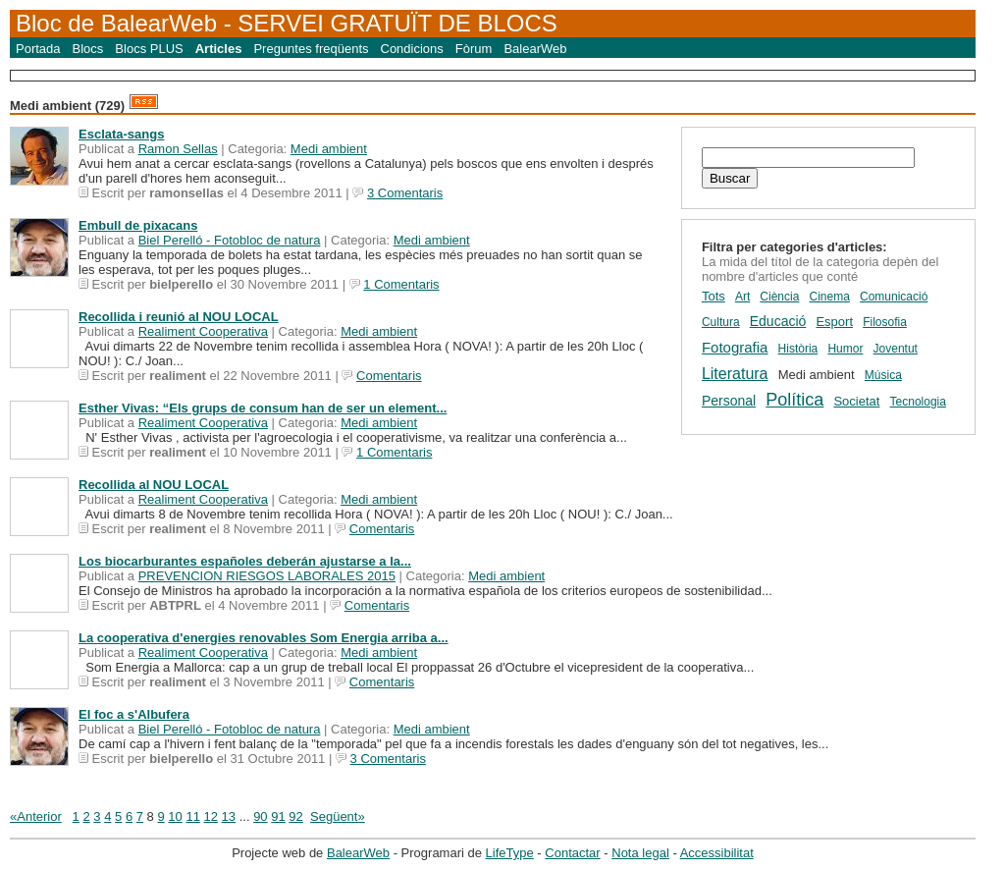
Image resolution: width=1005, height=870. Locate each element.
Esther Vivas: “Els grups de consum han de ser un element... (263, 408)
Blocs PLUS (149, 48)
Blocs (88, 48)
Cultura (721, 322)
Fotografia (735, 347)
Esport (834, 321)
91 (278, 816)
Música (883, 375)
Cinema (830, 296)
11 (192, 816)
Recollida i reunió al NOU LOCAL (179, 316)
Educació (778, 321)
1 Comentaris (401, 284)
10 (175, 816)
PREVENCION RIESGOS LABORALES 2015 (267, 576)
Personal (729, 400)
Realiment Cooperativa (203, 331)
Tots (713, 296)
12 (211, 816)
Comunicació (893, 296)
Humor (845, 348)
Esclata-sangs (121, 134)
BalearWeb (534, 48)
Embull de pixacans (138, 225)
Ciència (779, 296)
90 (260, 816)
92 (295, 816)
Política (794, 399)
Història (798, 348)
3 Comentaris (405, 193)
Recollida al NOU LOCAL (154, 484)
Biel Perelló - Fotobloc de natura (229, 240)
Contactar (572, 852)
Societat (856, 401)
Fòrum (474, 48)
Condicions (412, 48)
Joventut (895, 348)
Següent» (337, 816)
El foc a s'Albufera (134, 714)
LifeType (510, 852)
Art (742, 296)
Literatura (735, 373)
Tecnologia (918, 401)
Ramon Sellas (178, 148)
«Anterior (36, 816)
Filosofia (885, 322)
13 (229, 816)
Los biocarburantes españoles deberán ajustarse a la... (245, 561)
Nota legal (640, 852)
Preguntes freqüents (310, 48)
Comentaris (388, 375)
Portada (38, 48)
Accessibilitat (717, 852)
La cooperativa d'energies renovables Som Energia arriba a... (264, 637)
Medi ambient (329, 148)
